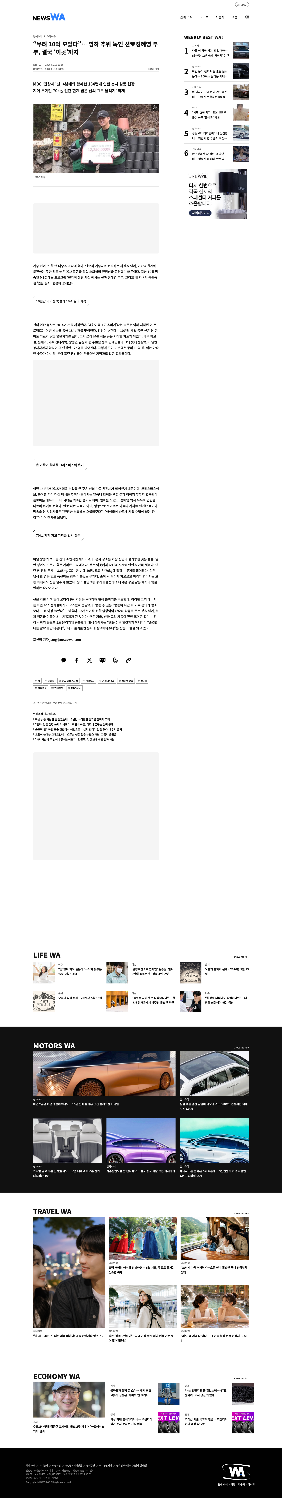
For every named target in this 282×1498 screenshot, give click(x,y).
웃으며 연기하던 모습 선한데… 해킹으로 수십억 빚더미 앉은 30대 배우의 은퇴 (78, 729)
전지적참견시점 (70, 681)
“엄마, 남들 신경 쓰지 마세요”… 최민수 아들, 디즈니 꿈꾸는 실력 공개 (74, 724)
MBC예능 (76, 688)
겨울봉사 (42, 688)
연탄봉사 (90, 681)
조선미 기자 (153, 69)
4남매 (144, 681)
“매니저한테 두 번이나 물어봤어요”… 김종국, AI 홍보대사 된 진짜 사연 (74, 739)
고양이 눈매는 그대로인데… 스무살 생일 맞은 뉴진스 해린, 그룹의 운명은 (76, 734)
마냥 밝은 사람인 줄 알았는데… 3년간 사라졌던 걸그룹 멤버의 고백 (72, 719)
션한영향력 (127, 681)
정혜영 (50, 681)
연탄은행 (58, 688)
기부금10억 (108, 681)
